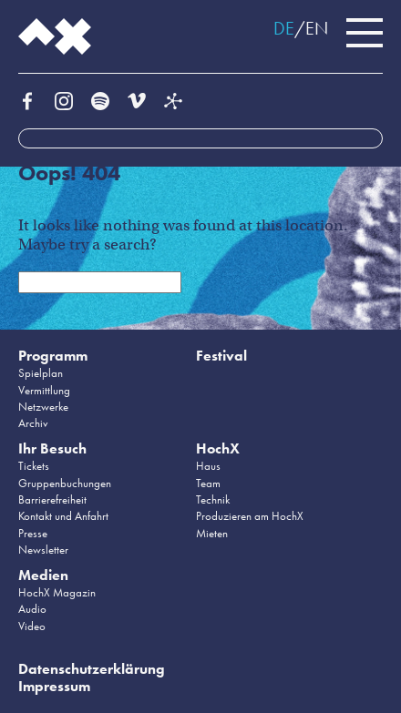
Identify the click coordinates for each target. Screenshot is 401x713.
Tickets (33, 466)
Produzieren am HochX (249, 516)
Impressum (54, 686)
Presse (32, 533)
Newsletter (43, 549)
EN (316, 28)
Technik (213, 499)
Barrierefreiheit (52, 499)
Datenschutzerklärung (91, 668)
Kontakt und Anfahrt (63, 516)
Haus (208, 466)
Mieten (212, 533)
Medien (43, 575)
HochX (218, 448)
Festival (221, 355)
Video (32, 626)
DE (283, 28)
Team (208, 483)
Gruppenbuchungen (64, 483)
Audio (32, 608)
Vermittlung (44, 390)
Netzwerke (43, 406)
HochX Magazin (57, 592)
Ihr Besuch (52, 448)
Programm (52, 355)
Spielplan (40, 373)
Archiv (33, 423)
